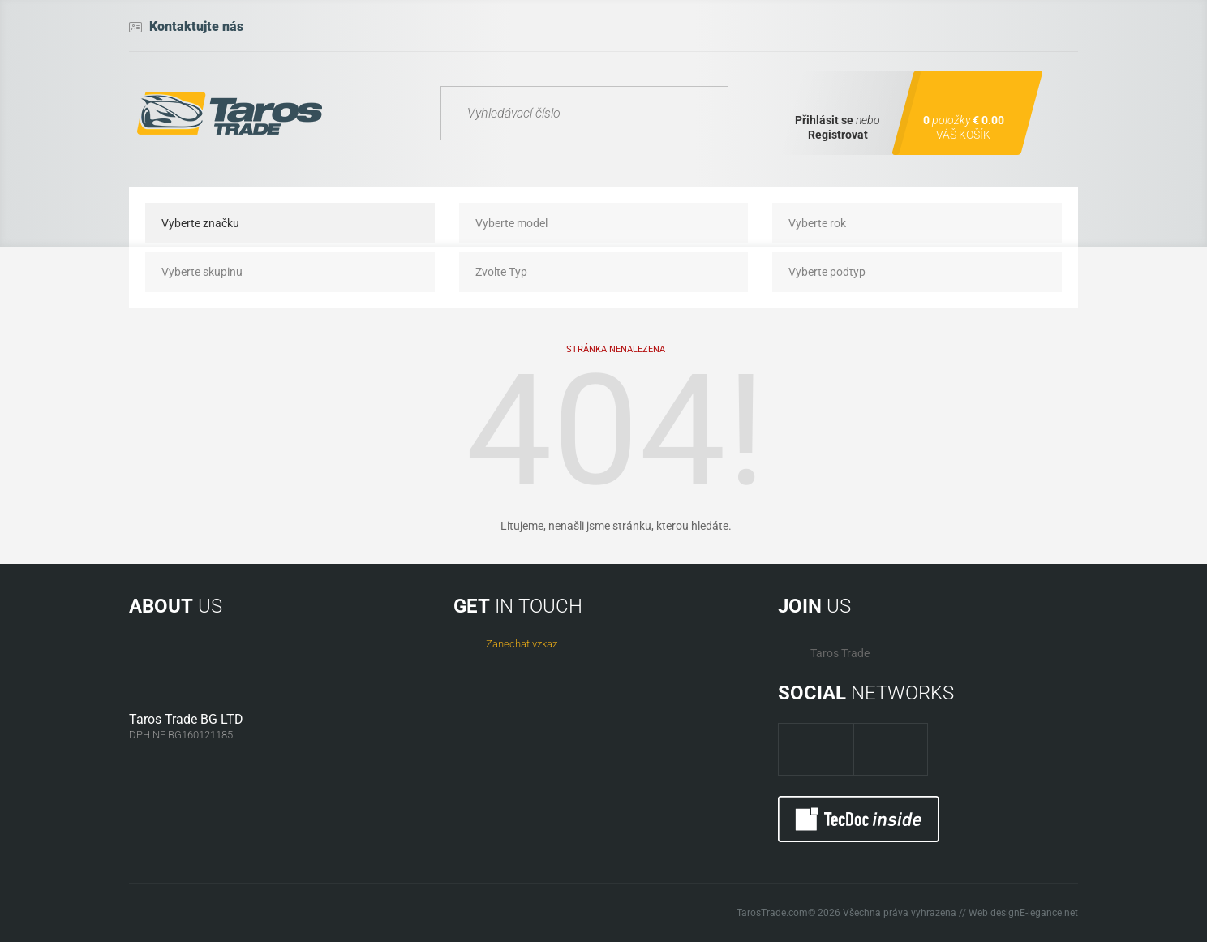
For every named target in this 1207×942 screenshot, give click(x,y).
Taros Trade (840, 653)
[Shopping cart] (967, 113)
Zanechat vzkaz (521, 644)
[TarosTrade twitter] (891, 749)
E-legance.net (1049, 912)
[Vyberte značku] (290, 223)
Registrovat (838, 134)
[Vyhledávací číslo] (584, 113)
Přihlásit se (824, 120)
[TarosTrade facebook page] (815, 749)
